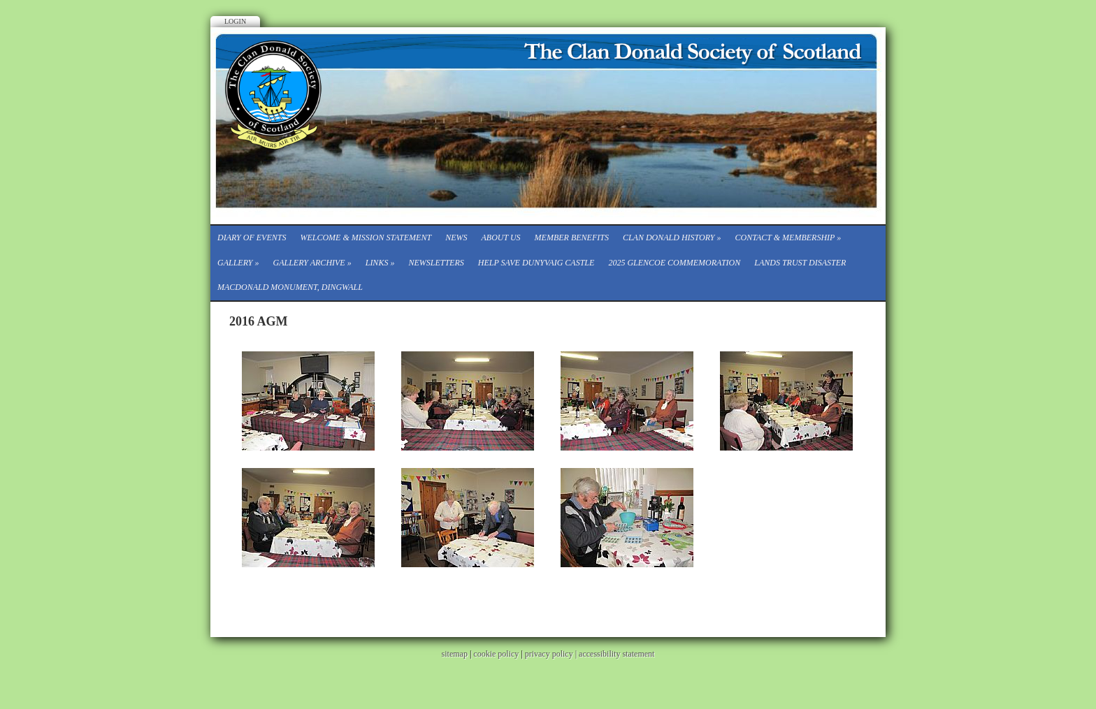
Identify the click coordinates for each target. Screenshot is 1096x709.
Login (235, 21)
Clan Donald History (672, 237)
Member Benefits (572, 237)
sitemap (455, 654)
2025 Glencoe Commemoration (674, 263)
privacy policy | (552, 654)
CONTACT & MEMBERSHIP (788, 237)
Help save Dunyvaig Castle (536, 263)
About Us (500, 237)
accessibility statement (616, 654)
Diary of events (251, 237)
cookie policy (496, 654)
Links (380, 263)
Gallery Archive (312, 263)
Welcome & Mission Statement (365, 237)
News (456, 237)
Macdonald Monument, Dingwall (290, 287)
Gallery (238, 263)
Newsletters (435, 263)
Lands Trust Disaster (800, 263)
